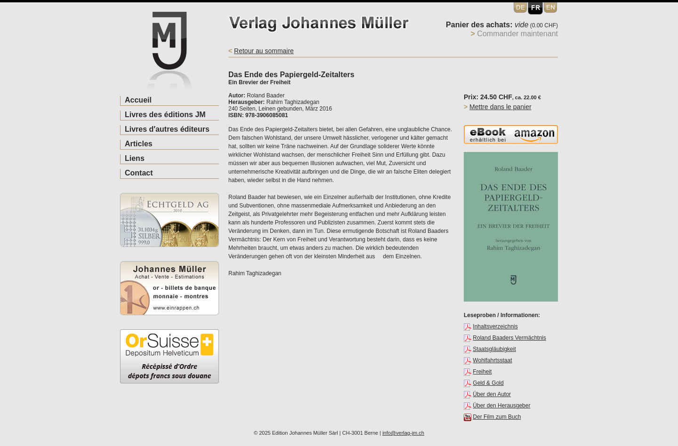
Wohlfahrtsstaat (492, 360)
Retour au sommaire (264, 51)
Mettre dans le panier (500, 107)
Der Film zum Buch (497, 417)
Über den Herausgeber (501, 405)
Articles (139, 144)
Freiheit (482, 371)
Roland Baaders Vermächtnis (509, 337)
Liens (135, 158)
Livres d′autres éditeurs (167, 129)
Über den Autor (492, 394)
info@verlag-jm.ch (403, 433)
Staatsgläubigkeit (494, 349)
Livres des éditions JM (165, 115)
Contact (139, 173)
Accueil (138, 100)
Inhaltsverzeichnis (495, 326)
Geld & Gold (488, 383)
